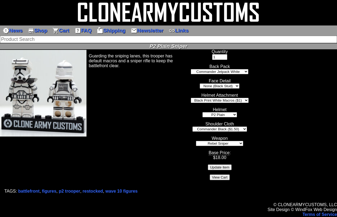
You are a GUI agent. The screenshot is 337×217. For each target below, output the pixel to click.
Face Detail (220, 81)
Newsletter (147, 30)
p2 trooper (69, 191)
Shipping (111, 30)
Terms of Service (319, 214)
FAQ (83, 30)
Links (179, 30)
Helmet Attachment (219, 95)
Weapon (220, 138)
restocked (93, 191)
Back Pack (219, 66)
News (13, 30)
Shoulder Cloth (219, 124)
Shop (37, 30)
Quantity (220, 51)
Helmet (220, 109)
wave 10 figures (121, 191)
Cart (60, 30)
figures (49, 191)
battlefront (28, 191)
